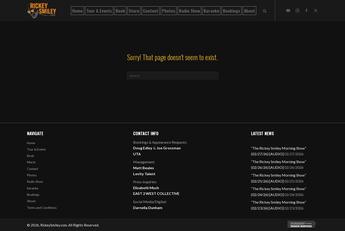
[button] (288, 10)
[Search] (172, 75)
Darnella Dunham (147, 207)
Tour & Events (36, 149)
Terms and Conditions (42, 208)
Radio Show (35, 181)
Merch (31, 162)
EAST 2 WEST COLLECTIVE (156, 193)
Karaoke (32, 188)
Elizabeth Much (146, 187)
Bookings (33, 194)
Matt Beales (143, 168)
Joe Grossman (168, 148)
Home (31, 143)
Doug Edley (142, 148)
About (31, 201)
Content (32, 169)
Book (30, 156)
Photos (32, 175)
